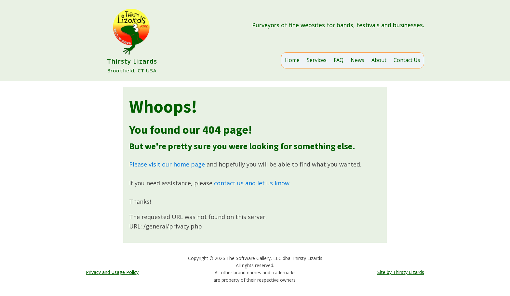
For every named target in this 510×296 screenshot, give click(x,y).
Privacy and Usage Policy (112, 272)
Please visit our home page (167, 164)
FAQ (338, 60)
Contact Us (407, 60)
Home (292, 60)
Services (317, 60)
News (357, 60)
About (378, 60)
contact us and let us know (251, 183)
